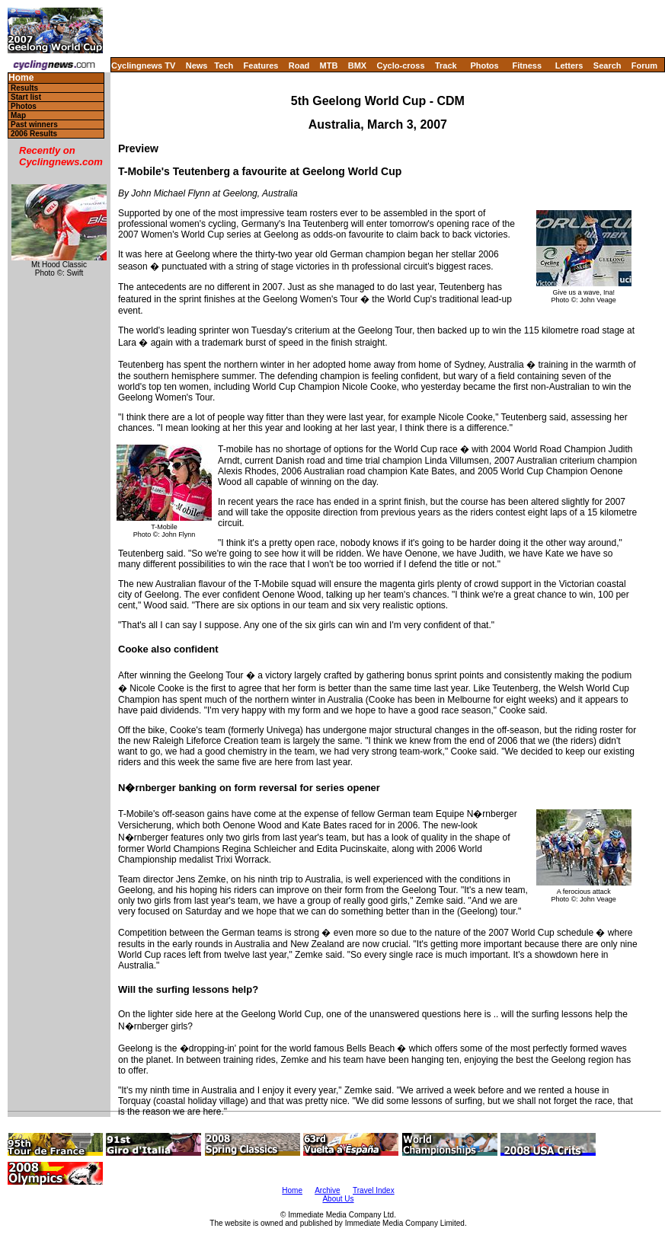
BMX (357, 65)
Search (607, 65)
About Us (337, 1199)
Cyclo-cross (401, 65)
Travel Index (374, 1190)
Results (24, 88)
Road (299, 65)
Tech (223, 65)
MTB (329, 65)
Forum (644, 65)
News (197, 65)
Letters (569, 65)
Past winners (34, 124)
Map (18, 115)
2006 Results (34, 133)
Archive (327, 1190)
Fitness (527, 65)
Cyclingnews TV (143, 65)
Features (261, 65)
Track (446, 65)
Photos (484, 65)
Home (21, 78)
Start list (26, 97)
